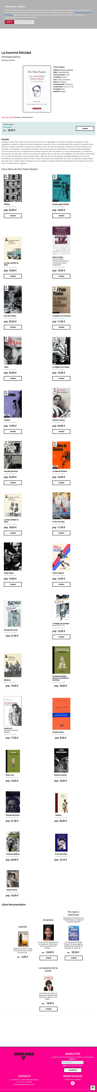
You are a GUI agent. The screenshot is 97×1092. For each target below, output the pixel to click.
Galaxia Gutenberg (66, 70)
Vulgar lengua (9, 573)
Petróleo (7, 204)
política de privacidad (76, 1065)
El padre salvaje (57, 732)
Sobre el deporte (58, 573)
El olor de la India (58, 522)
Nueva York (10, 775)
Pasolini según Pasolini (60, 204)
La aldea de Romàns (59, 471)
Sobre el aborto (57, 257)
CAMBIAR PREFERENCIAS (24, 22)
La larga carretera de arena (11, 264)
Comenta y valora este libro (23, 117)
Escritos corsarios (58, 420)
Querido (23, 926)
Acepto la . (73, 1065)
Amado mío (8, 728)
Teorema (7, 420)
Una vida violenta (10, 316)
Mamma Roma (12, 890)
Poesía (62, 91)
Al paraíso (48, 920)
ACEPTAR (9, 22)
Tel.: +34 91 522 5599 (24, 1082)
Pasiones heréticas (12, 854)
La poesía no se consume (61, 316)
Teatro (6, 367)
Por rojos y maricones (73, 913)
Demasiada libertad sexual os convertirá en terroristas (60, 678)
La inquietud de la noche (48, 969)
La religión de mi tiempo (60, 367)
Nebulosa (7, 680)
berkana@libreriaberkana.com (24, 1084)
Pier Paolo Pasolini (8, 60)
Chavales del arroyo (11, 471)
